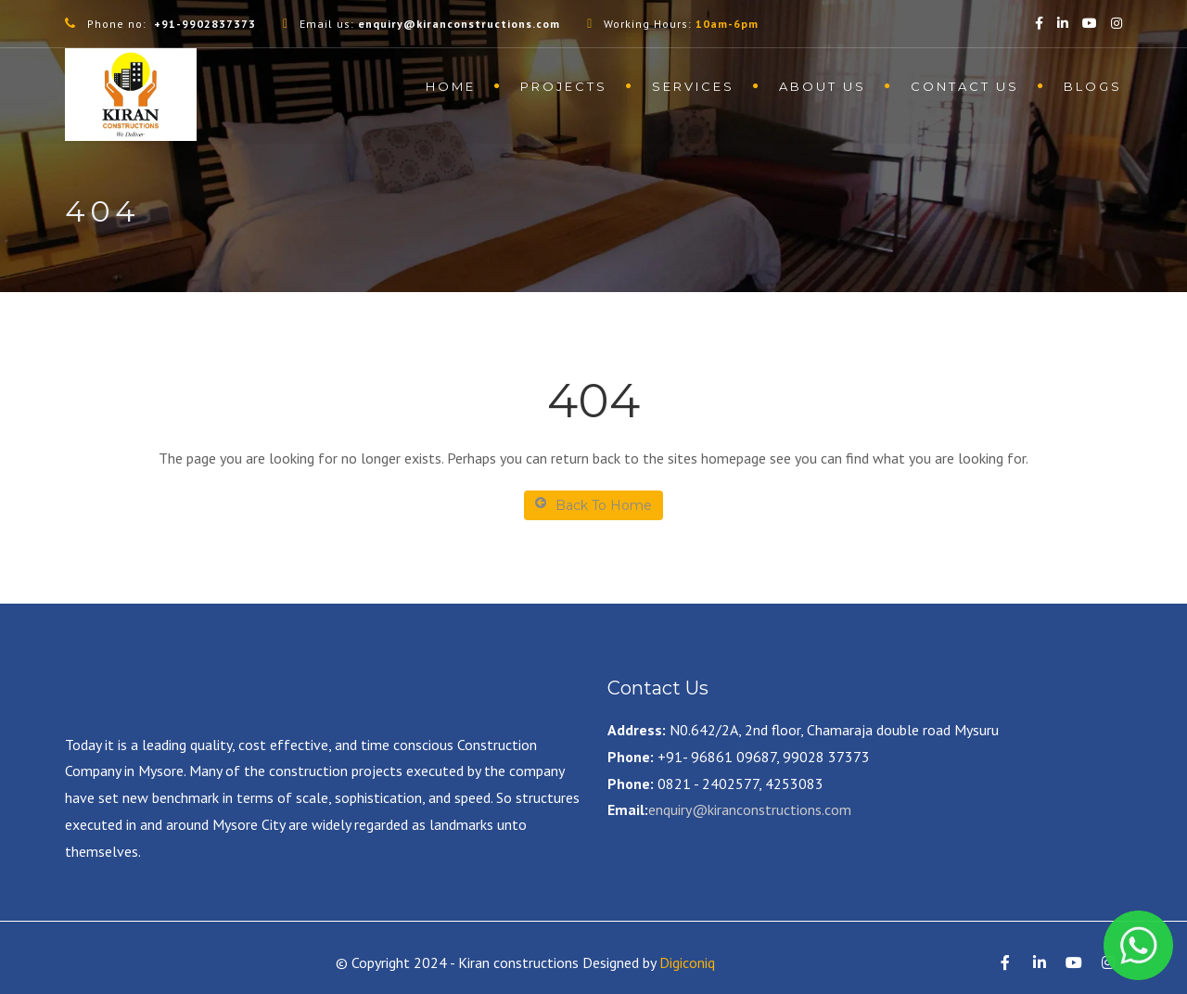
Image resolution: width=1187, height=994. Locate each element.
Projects (563, 86)
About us (822, 86)
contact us (965, 86)
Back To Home (593, 505)
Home (451, 86)
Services (693, 86)
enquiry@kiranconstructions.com (749, 809)
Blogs (1093, 86)
